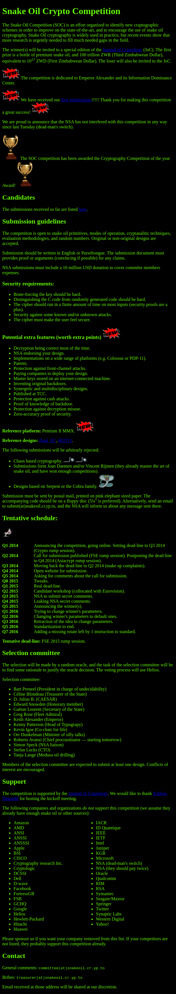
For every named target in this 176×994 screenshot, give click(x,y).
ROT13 (65, 440)
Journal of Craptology (122, 49)
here (83, 209)
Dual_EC (47, 440)
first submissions (76, 99)
